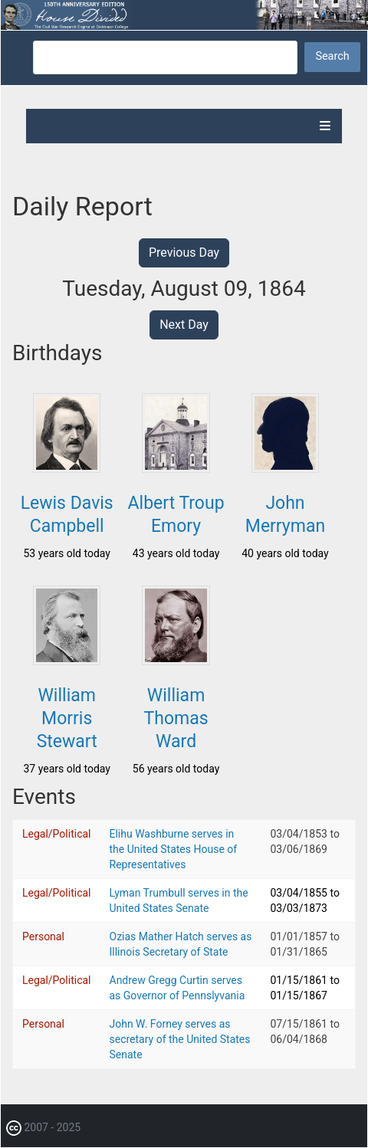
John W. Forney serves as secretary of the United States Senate (180, 1039)
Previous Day (184, 252)
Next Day (184, 324)
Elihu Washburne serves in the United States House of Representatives (174, 849)
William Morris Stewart (67, 718)
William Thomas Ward (176, 718)
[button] (66, 468)
